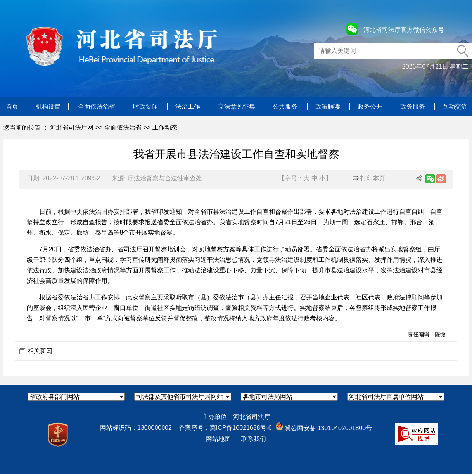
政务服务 (413, 106)
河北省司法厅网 (71, 127)
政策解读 (328, 106)
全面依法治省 (97, 106)
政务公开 (371, 106)
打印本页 (369, 178)
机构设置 (48, 106)
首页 (13, 106)
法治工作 (188, 106)
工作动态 (164, 127)
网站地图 (218, 439)
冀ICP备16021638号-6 (241, 427)
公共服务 (286, 106)
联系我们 (253, 439)
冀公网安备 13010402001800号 (323, 428)
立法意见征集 (237, 106)
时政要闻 (146, 106)
